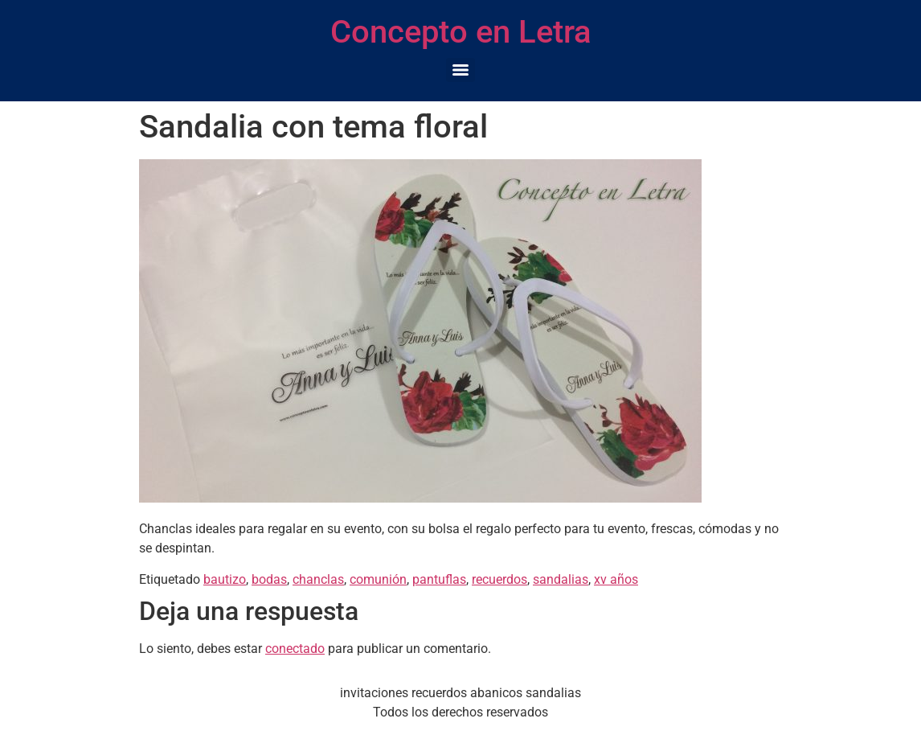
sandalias (560, 579)
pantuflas (439, 579)
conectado (295, 648)
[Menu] (460, 70)
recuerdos (499, 579)
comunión (378, 579)
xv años (616, 579)
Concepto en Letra (460, 32)
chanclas (318, 579)
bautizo (224, 579)
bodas (269, 579)
